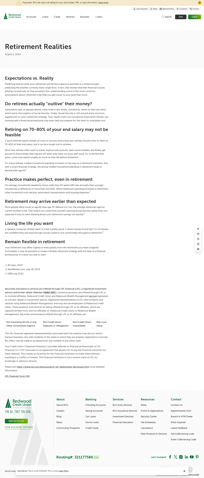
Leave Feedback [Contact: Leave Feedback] (179, 428)
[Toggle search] (166, 17)
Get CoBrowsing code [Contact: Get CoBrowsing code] (182, 434)
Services (70, 17)
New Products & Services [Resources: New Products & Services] (154, 434)
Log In (195, 17)
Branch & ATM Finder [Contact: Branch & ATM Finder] (182, 416)
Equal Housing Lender (189, 475)
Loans (45, 17)
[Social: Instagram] (181, 457)
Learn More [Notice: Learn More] (63, 471)
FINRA (46, 292)
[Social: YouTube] (192, 457)
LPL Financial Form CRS (17, 376)
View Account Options (19, 427)
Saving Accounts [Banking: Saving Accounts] (94, 411)
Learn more (103, 3)
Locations (181, 9)
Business (84, 17)
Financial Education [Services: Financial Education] (123, 422)
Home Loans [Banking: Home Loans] (92, 422)
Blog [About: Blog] (58, 416)
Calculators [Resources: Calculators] (147, 428)
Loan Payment (140, 9)
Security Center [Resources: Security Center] (149, 416)
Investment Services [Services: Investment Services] (123, 416)
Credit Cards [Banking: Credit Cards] (91, 428)
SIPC (53, 292)
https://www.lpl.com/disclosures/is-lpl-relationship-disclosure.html (53, 367)
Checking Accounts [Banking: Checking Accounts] (95, 405)
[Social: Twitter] (175, 457)
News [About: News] (59, 422)
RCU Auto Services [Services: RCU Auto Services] (122, 405)
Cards (57, 17)
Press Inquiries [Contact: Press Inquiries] (178, 422)
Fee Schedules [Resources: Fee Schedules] (148, 422)
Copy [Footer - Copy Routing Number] (96, 457)
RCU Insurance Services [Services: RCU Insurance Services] (125, 411)
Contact (194, 9)
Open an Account (16, 421)
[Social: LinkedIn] (186, 457)
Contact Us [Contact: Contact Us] (177, 405)
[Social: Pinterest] (197, 457)
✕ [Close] (199, 3)
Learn (99, 17)
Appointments (167, 9)
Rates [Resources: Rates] (144, 405)
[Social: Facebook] (170, 457)
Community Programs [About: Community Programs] (68, 428)
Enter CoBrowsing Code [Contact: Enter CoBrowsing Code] (183, 439)
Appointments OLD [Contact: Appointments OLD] (181, 411)
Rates (153, 9)
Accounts (31, 17)
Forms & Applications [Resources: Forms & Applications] (152, 411)
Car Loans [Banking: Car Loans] (90, 416)
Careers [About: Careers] (60, 411)
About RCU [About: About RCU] (62, 405)
